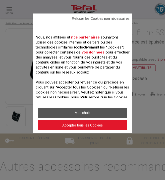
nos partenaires (85, 37)
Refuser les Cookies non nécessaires (101, 18)
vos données (92, 52)
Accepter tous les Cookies (82, 125)
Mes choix (82, 113)
